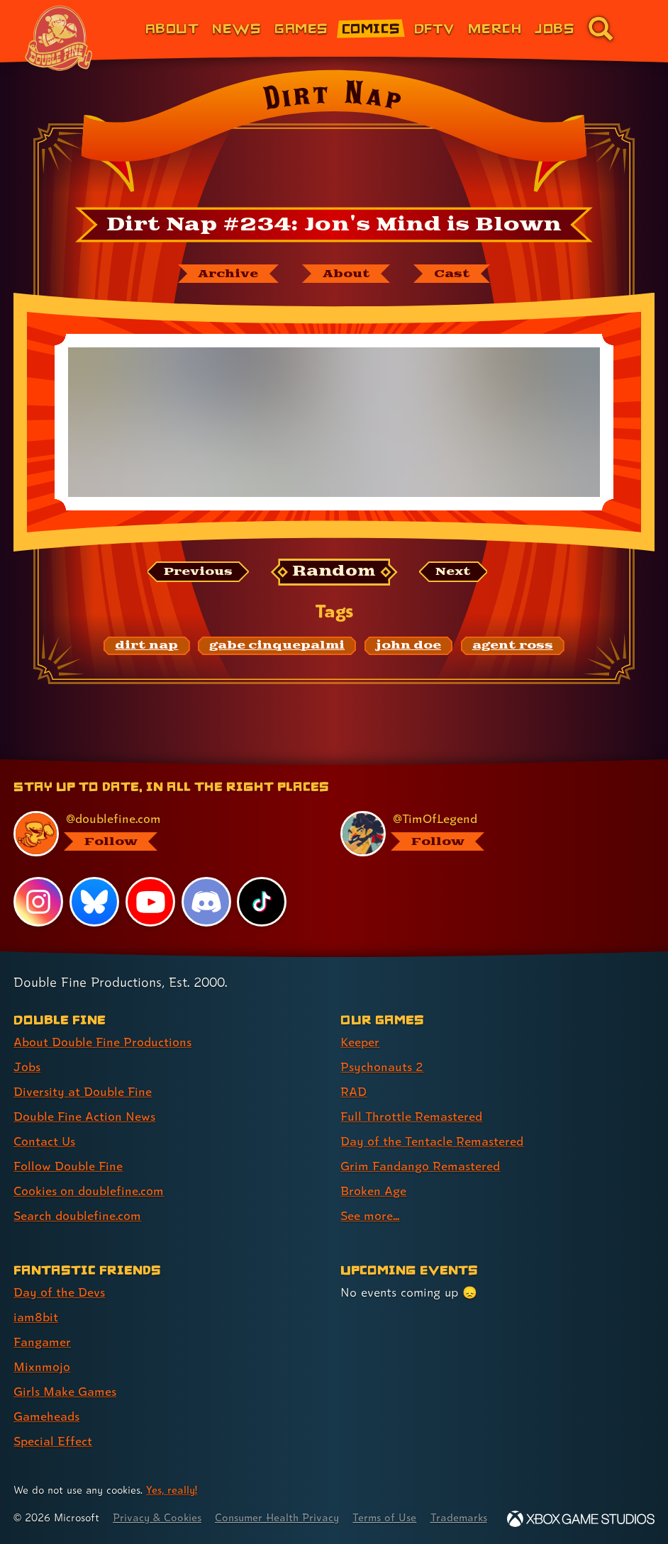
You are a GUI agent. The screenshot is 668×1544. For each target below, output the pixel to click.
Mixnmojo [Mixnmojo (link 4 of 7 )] (41, 1366)
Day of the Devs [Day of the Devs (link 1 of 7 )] (59, 1292)
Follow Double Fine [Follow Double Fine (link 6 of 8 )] (68, 1165)
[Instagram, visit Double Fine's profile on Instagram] (38, 902)
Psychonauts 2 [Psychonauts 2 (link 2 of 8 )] (381, 1066)
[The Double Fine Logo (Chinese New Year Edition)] (59, 38)
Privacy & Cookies (157, 1517)
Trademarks (458, 1517)
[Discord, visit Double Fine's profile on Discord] (206, 902)
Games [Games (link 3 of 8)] (301, 28)
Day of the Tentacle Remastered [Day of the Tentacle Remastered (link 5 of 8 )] (431, 1141)
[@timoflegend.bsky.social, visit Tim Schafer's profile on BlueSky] (488, 833)
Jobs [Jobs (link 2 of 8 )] (26, 1066)
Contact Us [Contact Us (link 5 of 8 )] (44, 1141)
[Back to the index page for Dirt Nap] (334, 135)
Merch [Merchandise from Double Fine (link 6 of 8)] (494, 28)
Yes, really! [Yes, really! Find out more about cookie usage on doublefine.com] (171, 1490)
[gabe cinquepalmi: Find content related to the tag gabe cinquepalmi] (277, 646)
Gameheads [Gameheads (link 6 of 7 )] (46, 1416)
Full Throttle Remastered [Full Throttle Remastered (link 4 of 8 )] (411, 1116)
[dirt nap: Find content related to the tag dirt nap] (146, 646)
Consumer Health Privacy (277, 1517)
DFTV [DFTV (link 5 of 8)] (434, 28)
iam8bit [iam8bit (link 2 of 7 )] (35, 1316)
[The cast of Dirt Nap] (451, 273)
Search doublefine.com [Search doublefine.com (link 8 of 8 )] (77, 1215)
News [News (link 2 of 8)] (236, 28)
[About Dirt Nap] (346, 273)
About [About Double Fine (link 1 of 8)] (172, 28)
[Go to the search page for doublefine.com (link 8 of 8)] (600, 28)
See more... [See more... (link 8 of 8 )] (369, 1215)
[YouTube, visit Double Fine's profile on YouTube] (150, 902)
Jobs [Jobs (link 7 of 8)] (554, 28)
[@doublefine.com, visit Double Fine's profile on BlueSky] (161, 833)
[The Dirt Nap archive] (228, 273)
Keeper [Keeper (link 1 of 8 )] (359, 1041)
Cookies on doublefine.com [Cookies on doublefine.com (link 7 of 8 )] (88, 1190)
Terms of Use (384, 1517)
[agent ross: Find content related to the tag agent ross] (512, 646)
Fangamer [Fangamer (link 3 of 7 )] (42, 1341)
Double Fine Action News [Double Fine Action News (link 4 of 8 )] (84, 1116)
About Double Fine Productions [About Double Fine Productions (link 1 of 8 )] (102, 1041)
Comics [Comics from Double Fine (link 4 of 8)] (371, 28)
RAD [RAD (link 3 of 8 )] (353, 1091)
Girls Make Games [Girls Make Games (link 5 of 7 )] (64, 1391)
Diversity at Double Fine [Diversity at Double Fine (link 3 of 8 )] (82, 1091)
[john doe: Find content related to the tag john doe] (408, 646)
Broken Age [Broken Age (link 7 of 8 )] (373, 1190)
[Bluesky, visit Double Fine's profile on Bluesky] (94, 902)
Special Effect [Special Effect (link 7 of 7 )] (52, 1440)
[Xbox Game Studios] (581, 1519)
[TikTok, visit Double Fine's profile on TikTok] (261, 902)
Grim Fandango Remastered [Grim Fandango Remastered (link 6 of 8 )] (420, 1165)
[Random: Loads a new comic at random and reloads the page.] (334, 572)
